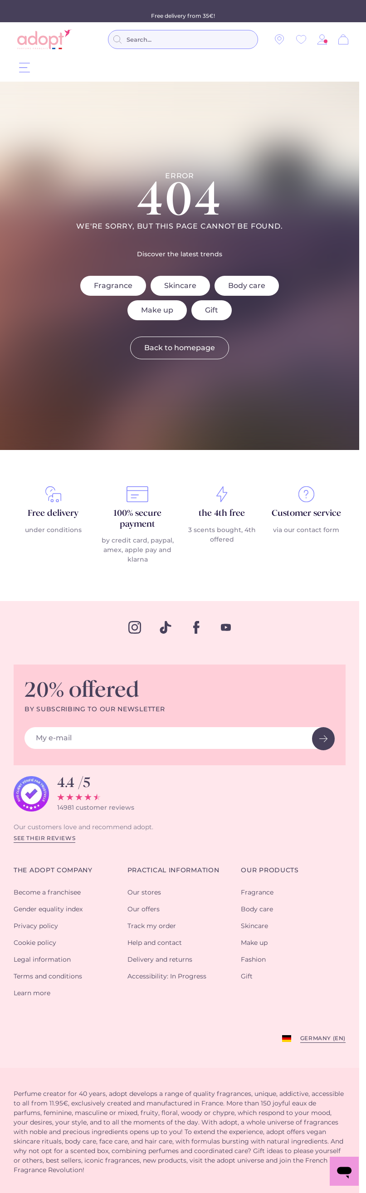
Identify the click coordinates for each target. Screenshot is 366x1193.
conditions (241, 11)
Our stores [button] (144, 893)
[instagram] (134, 627)
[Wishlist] (301, 39)
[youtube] (226, 627)
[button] (322, 39)
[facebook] (196, 627)
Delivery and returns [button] (159, 960)
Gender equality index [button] (48, 909)
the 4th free (222, 513)
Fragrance (113, 285)
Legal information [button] (42, 960)
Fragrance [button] (257, 893)
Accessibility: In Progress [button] (166, 976)
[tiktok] (165, 627)
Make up (157, 310)
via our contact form (306, 530)
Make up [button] (254, 943)
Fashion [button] (253, 960)
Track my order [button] (151, 926)
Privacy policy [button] (36, 926)
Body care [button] (257, 909)
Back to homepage (179, 348)
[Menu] (24, 67)
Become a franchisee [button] (47, 893)
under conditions (53, 530)
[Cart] (343, 39)
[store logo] (44, 39)
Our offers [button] (143, 909)
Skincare (180, 285)
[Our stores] (279, 39)
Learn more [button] (32, 993)
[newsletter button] (323, 738)
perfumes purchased (139, 11)
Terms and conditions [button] (48, 976)
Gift (211, 310)
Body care (246, 285)
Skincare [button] (254, 926)
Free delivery (53, 513)
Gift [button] (247, 976)
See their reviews (44, 838)
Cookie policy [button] (35, 943)
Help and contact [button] (154, 943)
